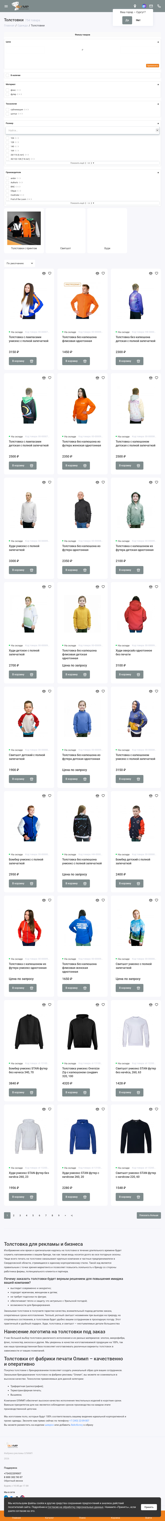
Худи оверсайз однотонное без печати (134, 652)
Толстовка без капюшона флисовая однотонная (79, 339)
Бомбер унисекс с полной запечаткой (26, 861)
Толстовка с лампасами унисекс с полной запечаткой (28, 339)
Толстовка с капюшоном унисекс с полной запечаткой (135, 756)
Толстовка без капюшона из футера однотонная (81, 548)
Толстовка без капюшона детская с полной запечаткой (135, 339)
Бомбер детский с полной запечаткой (133, 861)
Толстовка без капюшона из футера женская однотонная (81, 443)
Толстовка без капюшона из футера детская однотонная (81, 756)
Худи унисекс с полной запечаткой (24, 548)
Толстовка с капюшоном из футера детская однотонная (135, 548)
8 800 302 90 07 (13, 1477)
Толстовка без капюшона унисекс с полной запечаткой (82, 861)
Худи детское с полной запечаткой (24, 652)
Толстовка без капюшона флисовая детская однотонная (79, 654)
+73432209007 (12, 1473)
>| (72, 1215)
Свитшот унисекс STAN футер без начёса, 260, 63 (136, 1070)
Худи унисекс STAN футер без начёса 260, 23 (29, 1174)
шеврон (49, 1424)
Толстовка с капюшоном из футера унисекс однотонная (28, 965)
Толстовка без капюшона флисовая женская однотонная (79, 967)
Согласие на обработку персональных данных (75, 1507)
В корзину (22, 361)
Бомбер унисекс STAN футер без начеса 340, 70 (28, 1070)
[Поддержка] (159, 6)
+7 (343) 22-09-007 (79, 1420)
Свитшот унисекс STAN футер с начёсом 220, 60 (136, 1174)
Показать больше (148, 1215)
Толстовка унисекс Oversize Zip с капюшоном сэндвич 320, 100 (81, 1072)
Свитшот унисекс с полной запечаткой (134, 965)
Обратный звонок (13, 1480)
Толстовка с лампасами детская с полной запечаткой (29, 443)
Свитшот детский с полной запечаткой (27, 756)
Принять (149, 1507)
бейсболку (77, 1424)
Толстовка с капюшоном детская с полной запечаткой (135, 443)
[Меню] (6, 6)
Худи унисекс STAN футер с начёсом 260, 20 (80, 1174)
